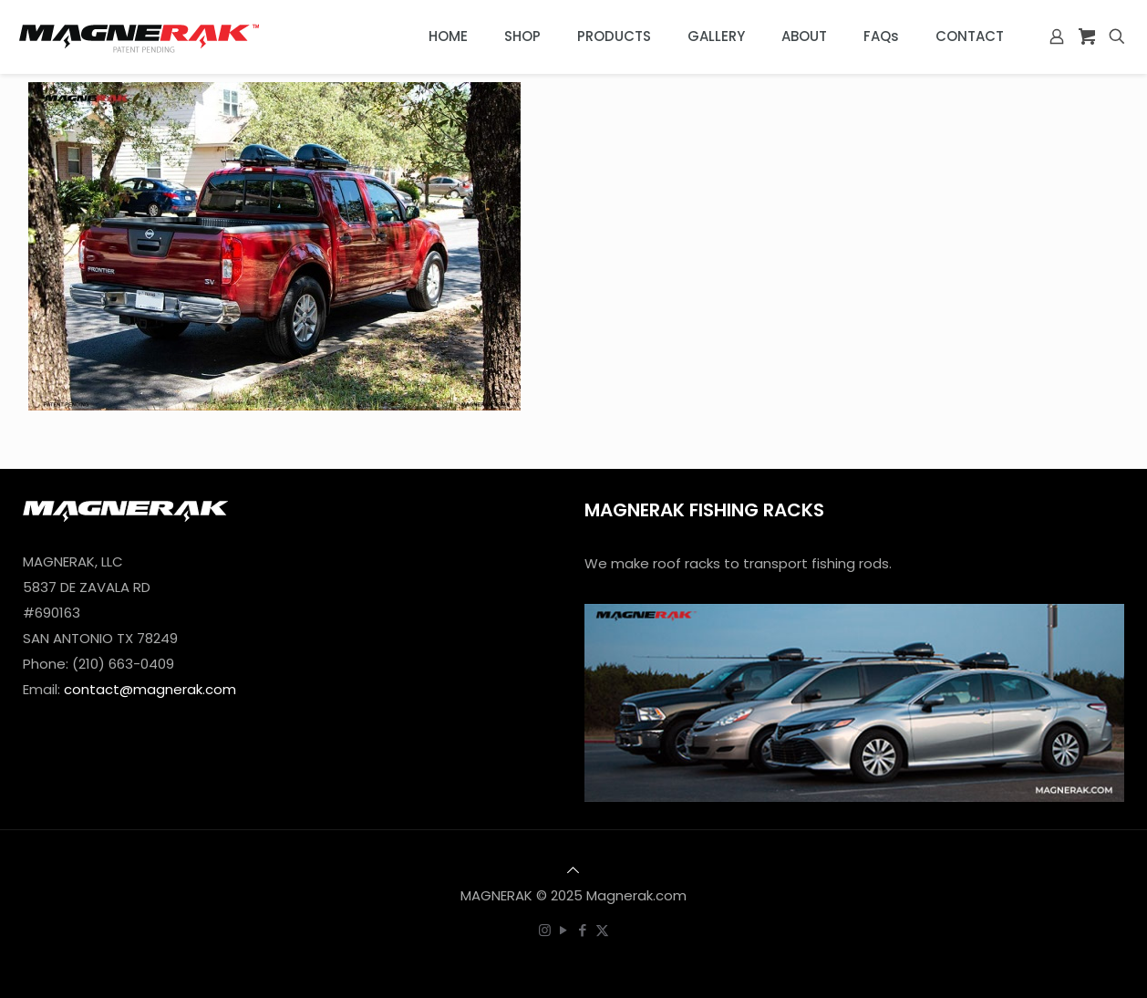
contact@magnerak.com (150, 689)
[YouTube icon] (564, 930)
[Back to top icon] (573, 869)
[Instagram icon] (545, 930)
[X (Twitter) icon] (602, 930)
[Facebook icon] (583, 930)
